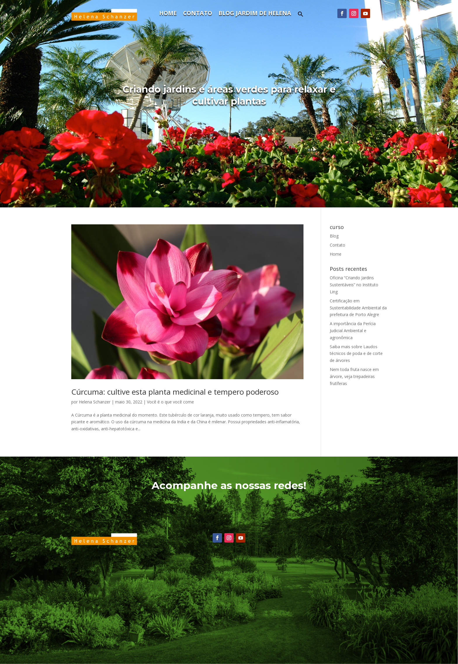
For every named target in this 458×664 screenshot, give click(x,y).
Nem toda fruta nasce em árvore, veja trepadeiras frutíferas (354, 376)
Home (168, 14)
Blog (334, 236)
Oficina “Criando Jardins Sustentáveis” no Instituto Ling (354, 284)
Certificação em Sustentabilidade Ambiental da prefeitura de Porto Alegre (358, 308)
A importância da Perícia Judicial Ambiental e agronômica (353, 330)
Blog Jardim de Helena (254, 14)
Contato (197, 14)
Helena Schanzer (94, 402)
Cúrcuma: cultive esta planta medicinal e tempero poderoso (175, 391)
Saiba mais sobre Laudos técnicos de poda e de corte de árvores (356, 353)
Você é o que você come (170, 402)
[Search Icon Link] (300, 15)
